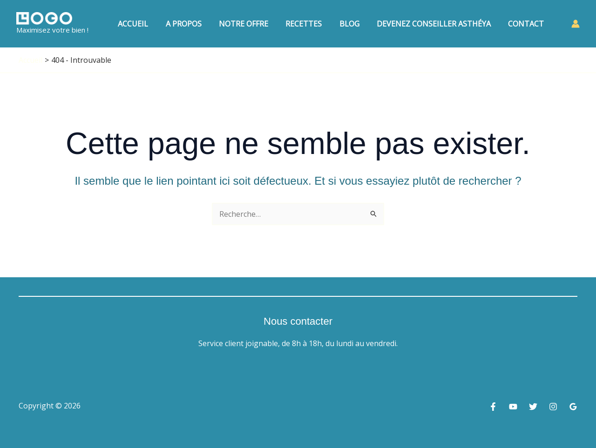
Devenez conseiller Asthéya (437, 24)
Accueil (149, 24)
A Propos (197, 24)
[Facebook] (493, 406)
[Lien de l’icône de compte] (575, 24)
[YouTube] (513, 406)
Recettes (312, 24)
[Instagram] (553, 406)
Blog (355, 24)
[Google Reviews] (573, 406)
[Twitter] (533, 406)
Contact (527, 24)
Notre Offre (254, 24)
